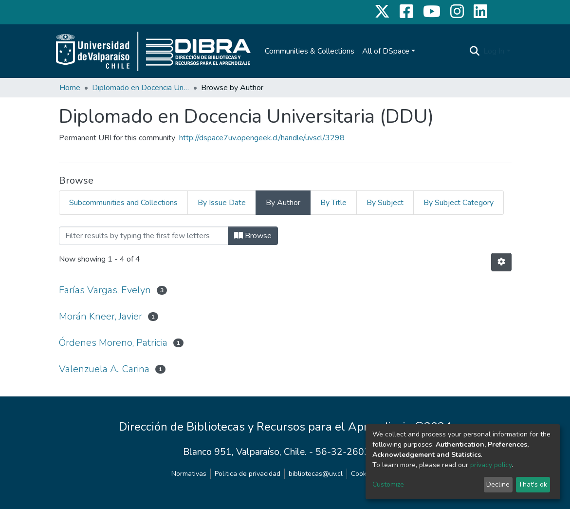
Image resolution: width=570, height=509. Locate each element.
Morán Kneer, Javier (100, 316)
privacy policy (491, 465)
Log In (493, 51)
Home (69, 87)
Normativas (188, 473)
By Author (283, 202)
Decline (498, 484)
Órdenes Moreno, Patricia (113, 342)
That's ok (532, 484)
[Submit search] (474, 51)
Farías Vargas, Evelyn (105, 290)
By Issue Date (222, 202)
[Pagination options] (501, 262)
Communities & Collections (309, 51)
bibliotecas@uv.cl (316, 473)
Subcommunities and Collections (123, 202)
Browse (253, 235)
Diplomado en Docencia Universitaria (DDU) (140, 87)
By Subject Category (458, 202)
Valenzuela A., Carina (104, 369)
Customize (388, 484)
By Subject (385, 202)
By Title (333, 202)
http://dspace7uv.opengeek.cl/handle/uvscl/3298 (262, 137)
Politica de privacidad (247, 473)
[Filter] (143, 235)
